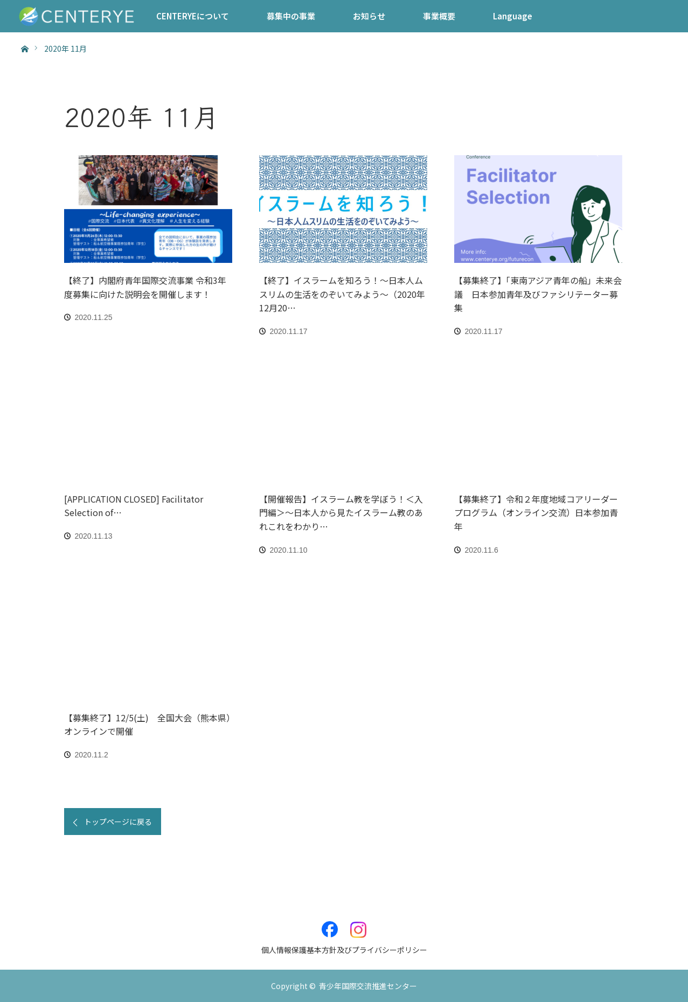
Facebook (330, 924)
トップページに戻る (118, 821)
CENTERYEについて (192, 16)
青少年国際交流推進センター (368, 985)
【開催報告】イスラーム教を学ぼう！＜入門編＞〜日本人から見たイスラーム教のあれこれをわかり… (341, 512)
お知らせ (369, 16)
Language (512, 16)
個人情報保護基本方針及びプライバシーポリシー (344, 950)
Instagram (358, 924)
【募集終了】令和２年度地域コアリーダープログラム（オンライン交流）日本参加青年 (536, 512)
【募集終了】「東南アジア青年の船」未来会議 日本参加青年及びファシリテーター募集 (538, 294)
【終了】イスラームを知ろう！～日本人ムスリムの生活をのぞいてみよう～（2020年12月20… (342, 294)
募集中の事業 (291, 16)
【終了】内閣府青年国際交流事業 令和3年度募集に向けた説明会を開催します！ (145, 287)
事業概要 (439, 16)
